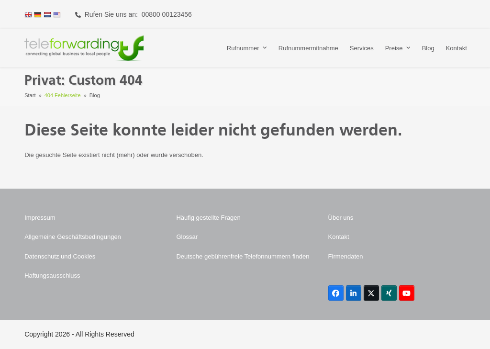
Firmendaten (345, 256)
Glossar (187, 236)
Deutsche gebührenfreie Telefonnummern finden (242, 256)
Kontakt (338, 236)
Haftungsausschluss (52, 275)
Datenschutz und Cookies (59, 256)
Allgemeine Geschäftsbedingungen (72, 236)
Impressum (39, 217)
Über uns (341, 217)
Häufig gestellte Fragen (208, 217)
